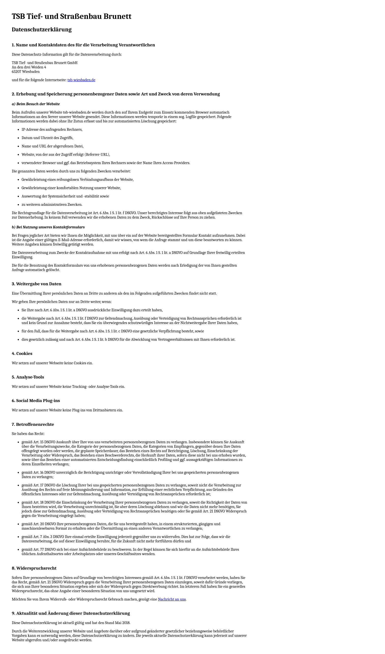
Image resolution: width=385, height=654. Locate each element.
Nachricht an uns (172, 599)
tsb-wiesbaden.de (81, 80)
